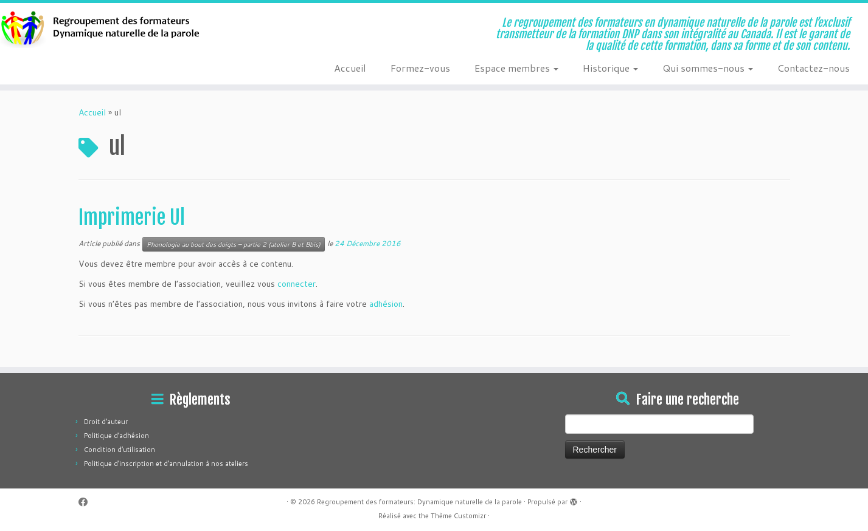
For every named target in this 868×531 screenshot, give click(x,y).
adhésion (386, 304)
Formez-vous (420, 68)
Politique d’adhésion (116, 435)
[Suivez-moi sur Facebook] (86, 502)
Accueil (350, 68)
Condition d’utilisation (119, 449)
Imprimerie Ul (131, 217)
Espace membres (516, 68)
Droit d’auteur (106, 422)
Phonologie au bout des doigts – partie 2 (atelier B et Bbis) (234, 244)
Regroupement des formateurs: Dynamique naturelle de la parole (419, 502)
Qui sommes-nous (707, 68)
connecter (296, 284)
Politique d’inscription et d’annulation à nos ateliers (166, 463)
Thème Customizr (458, 516)
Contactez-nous (813, 68)
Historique (610, 68)
